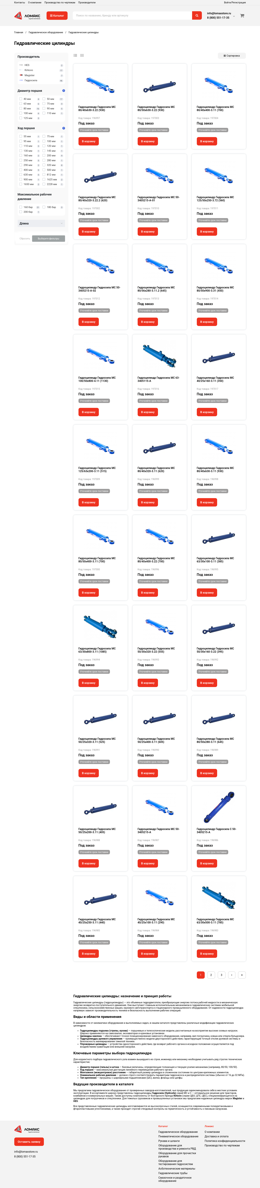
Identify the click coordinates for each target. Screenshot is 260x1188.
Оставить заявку (29, 1141)
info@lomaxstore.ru (219, 13)
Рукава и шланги (169, 1141)
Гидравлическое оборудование (178, 1131)
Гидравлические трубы (173, 1173)
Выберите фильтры (48, 238)
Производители (87, 2)
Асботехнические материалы (176, 1168)
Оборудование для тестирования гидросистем (175, 1162)
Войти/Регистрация (235, 2)
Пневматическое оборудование (178, 1136)
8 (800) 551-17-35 (218, 17)
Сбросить (25, 238)
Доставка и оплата (217, 1136)
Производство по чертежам (60, 2)
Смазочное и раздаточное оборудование (175, 1179)
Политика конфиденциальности (225, 1141)
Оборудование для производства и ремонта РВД (177, 1147)
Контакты (19, 2)
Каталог (57, 15)
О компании (34, 2)
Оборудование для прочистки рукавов (177, 1155)
